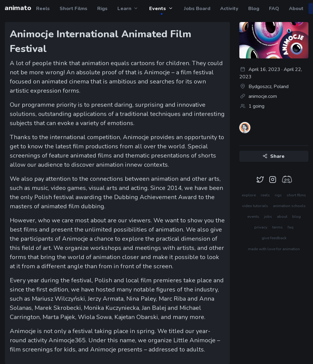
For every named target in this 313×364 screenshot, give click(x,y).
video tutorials (255, 206)
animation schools (289, 206)
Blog (253, 8)
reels (265, 195)
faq (290, 227)
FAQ (274, 8)
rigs (278, 195)
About (296, 8)
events (253, 216)
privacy (260, 227)
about (282, 216)
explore (249, 195)
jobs (268, 216)
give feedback (274, 238)
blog (296, 216)
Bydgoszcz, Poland (264, 86)
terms (277, 227)
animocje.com (258, 96)
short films (296, 195)
